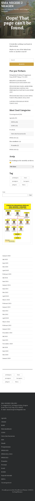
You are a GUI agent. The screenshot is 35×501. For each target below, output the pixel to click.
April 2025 (5, 270)
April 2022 (5, 318)
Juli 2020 (5, 347)
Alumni (3, 422)
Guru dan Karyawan (17, 134)
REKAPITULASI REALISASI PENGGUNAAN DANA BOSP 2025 (19, 81)
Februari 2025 (6, 274)
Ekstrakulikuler (14, 141)
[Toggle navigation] (30, 9)
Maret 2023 (6, 300)
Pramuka (14, 145)
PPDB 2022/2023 (6, 454)
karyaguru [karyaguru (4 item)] (26, 181)
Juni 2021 (5, 340)
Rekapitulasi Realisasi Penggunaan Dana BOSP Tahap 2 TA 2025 (20, 76)
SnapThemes (18, 492)
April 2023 (5, 296)
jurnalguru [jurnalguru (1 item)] (15, 181)
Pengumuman (6, 447)
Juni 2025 (5, 263)
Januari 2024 (6, 285)
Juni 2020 (5, 351)
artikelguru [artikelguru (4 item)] (15, 177)
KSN (2, 440)
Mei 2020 (5, 354)
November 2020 (7, 344)
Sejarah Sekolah (6, 475)
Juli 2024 (5, 278)
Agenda (11, 118)
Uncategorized (14, 114)
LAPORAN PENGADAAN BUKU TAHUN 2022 (19, 102)
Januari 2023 (6, 307)
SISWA (13, 122)
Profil (11, 130)
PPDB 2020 (12, 149)
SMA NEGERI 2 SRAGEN (12, 4)
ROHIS (3, 472)
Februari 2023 (6, 303)
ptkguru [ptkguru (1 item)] (14, 184)
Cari (3, 192)
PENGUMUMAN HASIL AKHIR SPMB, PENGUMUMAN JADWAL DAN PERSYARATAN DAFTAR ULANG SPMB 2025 (21, 89)
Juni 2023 (5, 289)
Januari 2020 (6, 358)
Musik (3, 443)
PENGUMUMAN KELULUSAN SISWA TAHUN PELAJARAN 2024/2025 (21, 97)
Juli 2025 (5, 259)
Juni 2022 (5, 311)
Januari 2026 (6, 256)
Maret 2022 (6, 322)
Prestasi (4, 465)
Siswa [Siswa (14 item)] (23, 184)
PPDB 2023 (12, 138)
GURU (13, 125)
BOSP (3, 425)
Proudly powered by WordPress (12, 490)
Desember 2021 (7, 333)
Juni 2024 (5, 281)
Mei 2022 (5, 314)
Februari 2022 (6, 325)
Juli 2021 (5, 336)
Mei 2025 (5, 267)
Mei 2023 (5, 292)
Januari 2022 (6, 329)
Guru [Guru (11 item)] (25, 177)
